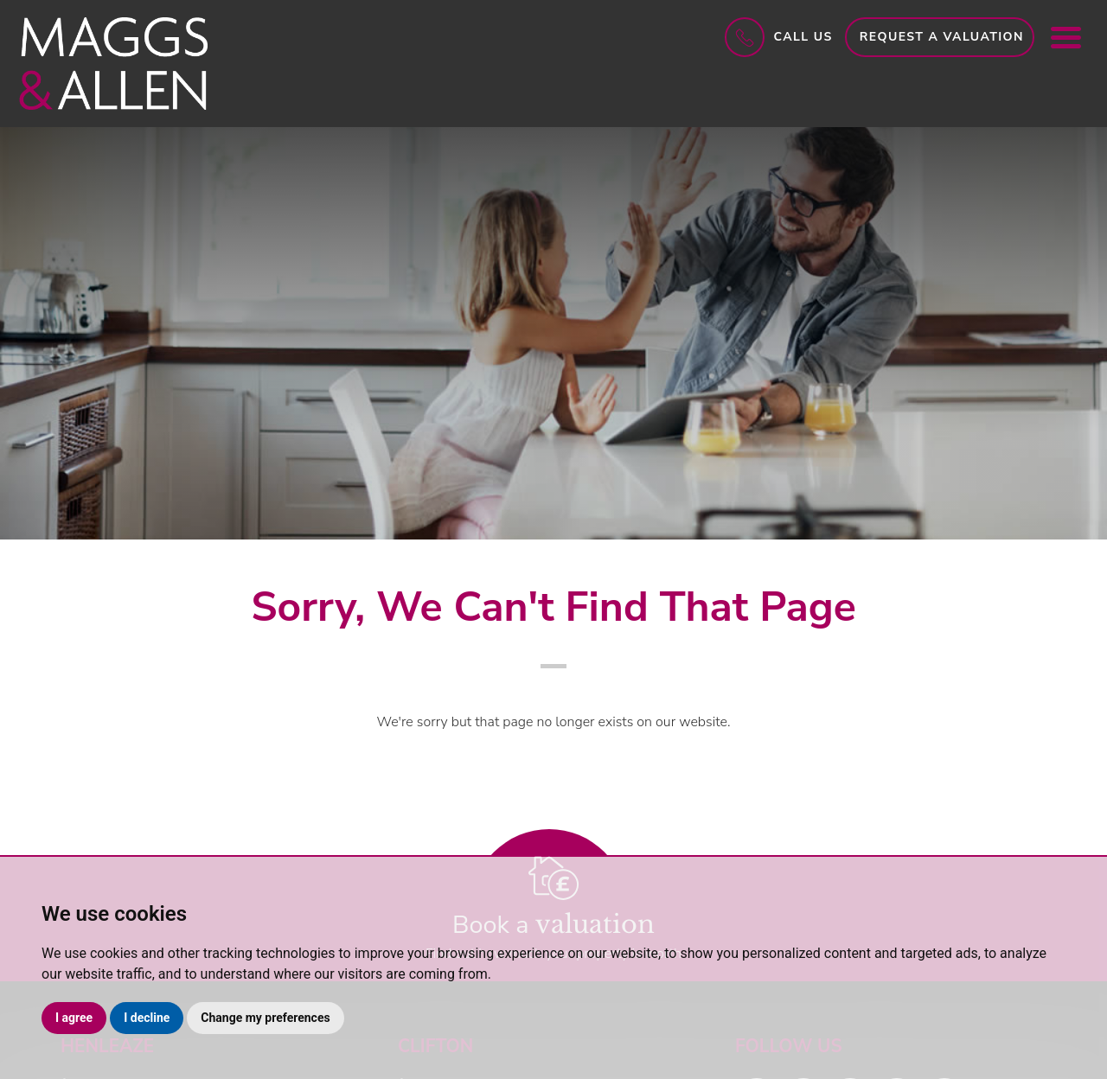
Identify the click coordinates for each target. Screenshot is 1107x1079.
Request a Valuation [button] (942, 37)
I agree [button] (74, 1018)
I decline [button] (147, 1018)
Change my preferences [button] (265, 1018)
